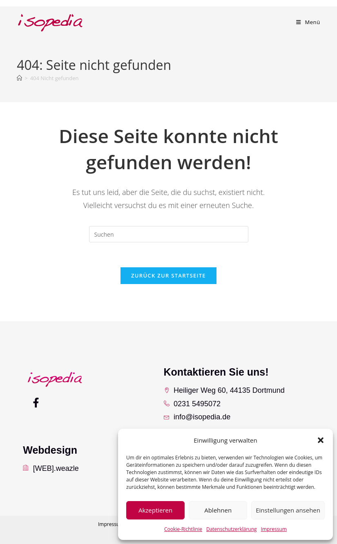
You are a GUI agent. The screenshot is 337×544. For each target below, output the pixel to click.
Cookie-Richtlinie (183, 529)
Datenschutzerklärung (231, 529)
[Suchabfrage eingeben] (168, 234)
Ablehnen (218, 510)
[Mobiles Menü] (308, 22)
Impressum (274, 529)
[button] (321, 440)
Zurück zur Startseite (168, 275)
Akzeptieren (155, 510)
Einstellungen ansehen (288, 510)
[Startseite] (19, 78)
